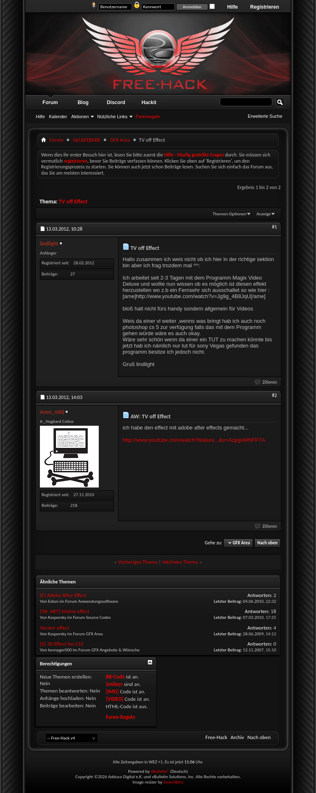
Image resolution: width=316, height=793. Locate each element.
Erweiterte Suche (265, 116)
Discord (116, 102)
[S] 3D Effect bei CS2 (62, 644)
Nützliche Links (112, 116)
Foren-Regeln (120, 717)
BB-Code (115, 677)
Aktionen (80, 116)
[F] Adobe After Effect (63, 595)
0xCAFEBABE (86, 140)
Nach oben (267, 543)
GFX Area (120, 140)
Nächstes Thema (180, 562)
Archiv (237, 737)
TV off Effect (73, 201)
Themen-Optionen (229, 214)
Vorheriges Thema (138, 562)
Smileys (114, 684)
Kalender (58, 116)
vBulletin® (160, 771)
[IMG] (112, 691)
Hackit (149, 102)
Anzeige (263, 214)
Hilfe (232, 7)
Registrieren (264, 7)
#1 (274, 227)
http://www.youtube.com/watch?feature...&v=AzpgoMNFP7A (194, 440)
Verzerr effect (54, 628)
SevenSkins (173, 782)
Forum (50, 102)
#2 (274, 395)
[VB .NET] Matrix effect (64, 611)
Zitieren (266, 382)
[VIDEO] (114, 699)
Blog (83, 102)
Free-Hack (216, 737)
